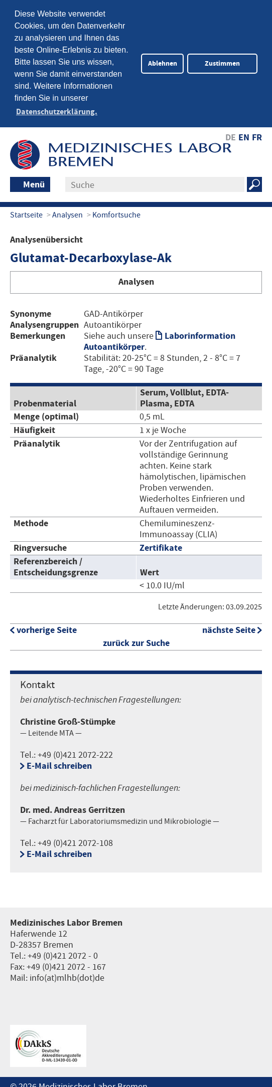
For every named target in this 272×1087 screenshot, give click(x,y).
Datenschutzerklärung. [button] (56, 111)
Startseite (26, 212)
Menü (34, 181)
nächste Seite (228, 626)
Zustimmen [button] (222, 63)
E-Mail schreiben (59, 762)
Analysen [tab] (136, 278)
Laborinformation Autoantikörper (159, 338)
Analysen (67, 212)
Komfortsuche (116, 212)
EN (243, 134)
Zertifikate (161, 545)
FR (257, 134)
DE (230, 134)
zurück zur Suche (136, 639)
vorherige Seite (47, 626)
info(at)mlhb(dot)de (67, 975)
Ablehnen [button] (162, 63)
